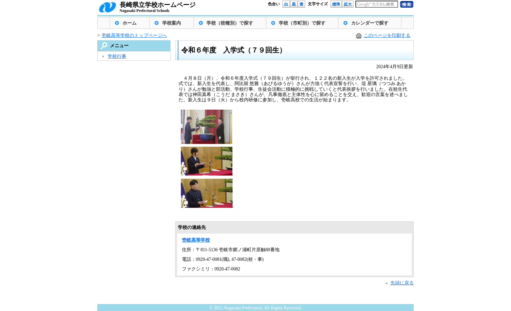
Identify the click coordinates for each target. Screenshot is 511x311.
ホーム (130, 23)
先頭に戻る (402, 282)
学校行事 (117, 56)
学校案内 (171, 23)
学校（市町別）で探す (302, 23)
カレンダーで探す (369, 23)
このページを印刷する (387, 35)
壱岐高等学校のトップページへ (134, 35)
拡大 (348, 4)
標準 (336, 4)
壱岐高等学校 (196, 240)
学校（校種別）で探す (230, 23)
